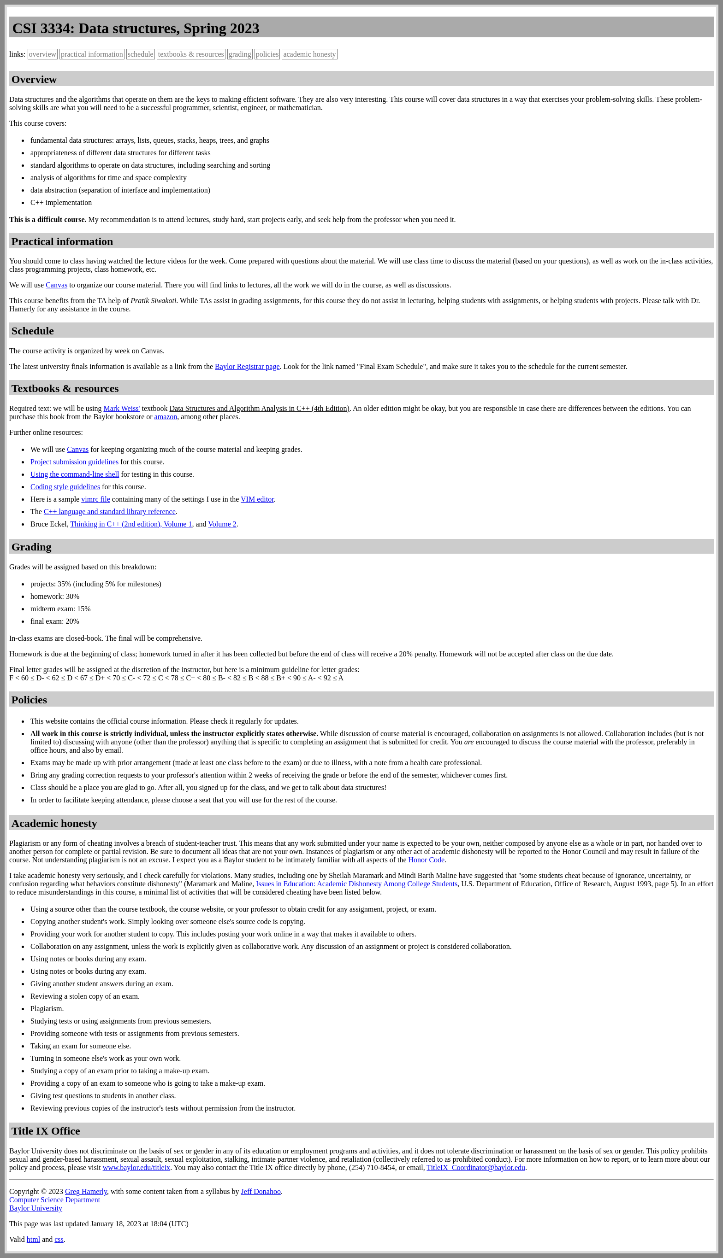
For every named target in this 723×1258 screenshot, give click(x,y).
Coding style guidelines (65, 487)
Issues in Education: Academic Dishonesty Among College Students (356, 884)
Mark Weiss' (121, 408)
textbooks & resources (191, 54)
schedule (141, 54)
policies (267, 54)
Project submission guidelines (74, 462)
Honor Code (427, 860)
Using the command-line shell (74, 474)
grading (240, 54)
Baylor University (35, 1208)
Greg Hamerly (86, 1191)
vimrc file (95, 499)
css (59, 1239)
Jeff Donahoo (261, 1191)
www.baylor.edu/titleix (137, 1167)
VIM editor (257, 499)
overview (43, 54)
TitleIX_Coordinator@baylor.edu (476, 1167)
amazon (166, 417)
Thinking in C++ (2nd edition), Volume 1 (131, 524)
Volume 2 (222, 524)
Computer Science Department (54, 1200)
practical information (92, 54)
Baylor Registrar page (247, 366)
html (33, 1239)
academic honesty (309, 54)
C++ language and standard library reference (110, 511)
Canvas (56, 285)
